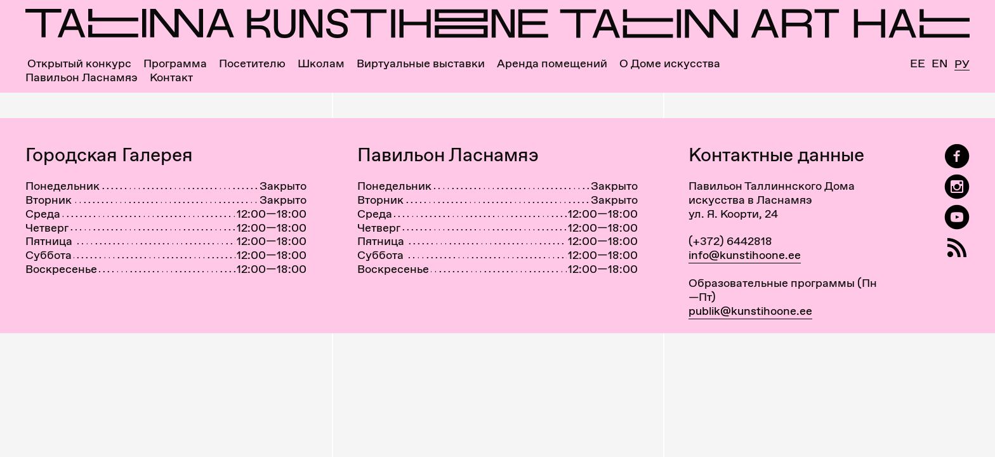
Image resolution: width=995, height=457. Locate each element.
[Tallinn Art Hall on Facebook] (957, 156)
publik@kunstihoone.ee (750, 311)
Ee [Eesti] (917, 63)
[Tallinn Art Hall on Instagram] (957, 187)
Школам (321, 63)
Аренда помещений (552, 63)
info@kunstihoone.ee (745, 255)
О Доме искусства (669, 63)
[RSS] (957, 248)
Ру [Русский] (962, 64)
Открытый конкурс (79, 63)
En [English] (940, 63)
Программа (175, 63)
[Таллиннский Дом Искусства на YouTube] (957, 217)
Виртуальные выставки (421, 63)
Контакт (171, 77)
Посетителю (252, 63)
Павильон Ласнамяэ (81, 77)
